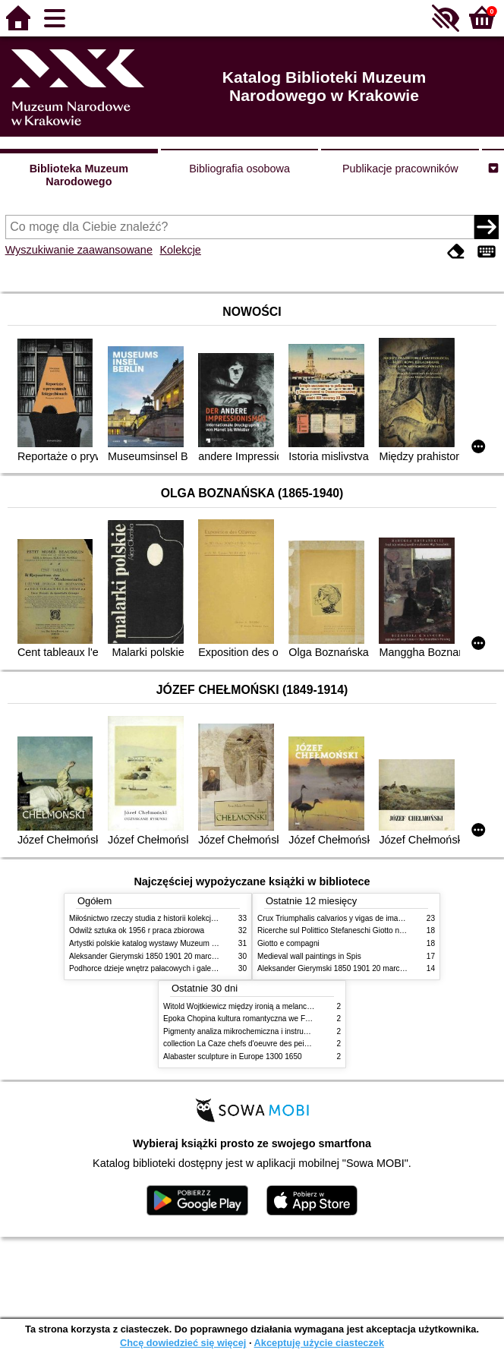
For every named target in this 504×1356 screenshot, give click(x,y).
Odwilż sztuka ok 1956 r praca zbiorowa (136, 930)
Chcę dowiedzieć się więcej (183, 1342)
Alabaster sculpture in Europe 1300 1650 (232, 1056)
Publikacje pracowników (400, 168)
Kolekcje (179, 250)
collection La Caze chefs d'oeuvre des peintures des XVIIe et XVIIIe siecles (290, 1043)
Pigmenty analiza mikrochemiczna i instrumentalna (249, 1031)
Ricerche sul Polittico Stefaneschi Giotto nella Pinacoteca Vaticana (370, 930)
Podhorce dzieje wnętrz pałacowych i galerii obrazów (158, 968)
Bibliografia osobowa (239, 168)
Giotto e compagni (288, 943)
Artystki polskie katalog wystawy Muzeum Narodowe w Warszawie (181, 943)
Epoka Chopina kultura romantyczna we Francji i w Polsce (261, 1018)
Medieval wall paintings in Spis (309, 956)
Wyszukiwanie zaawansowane (79, 250)
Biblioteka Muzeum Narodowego (79, 175)
